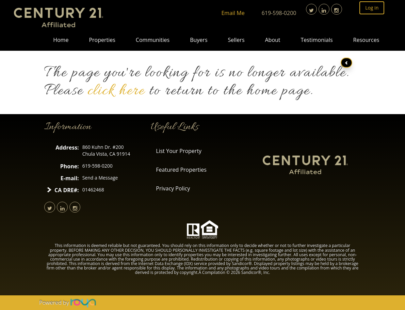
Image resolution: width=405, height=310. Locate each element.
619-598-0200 (279, 13)
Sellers (236, 40)
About (272, 40)
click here (116, 91)
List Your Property (178, 151)
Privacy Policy (173, 188)
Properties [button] (102, 40)
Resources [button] (366, 40)
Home (60, 40)
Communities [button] (152, 40)
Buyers (198, 40)
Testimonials (317, 40)
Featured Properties (181, 169)
